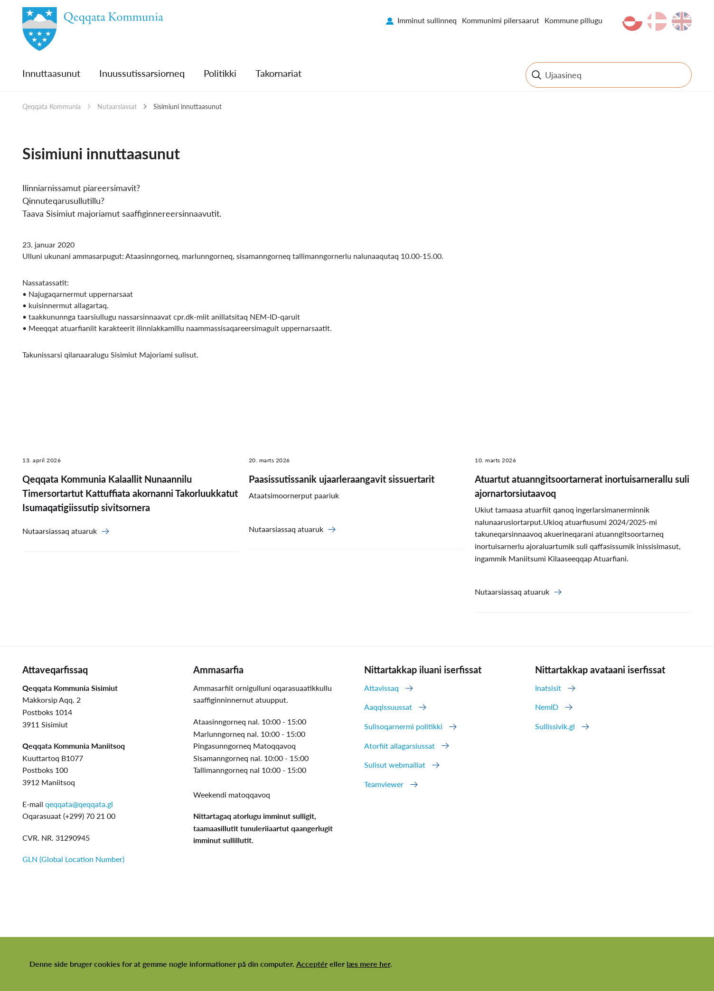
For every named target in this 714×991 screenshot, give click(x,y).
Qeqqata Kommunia (51, 106)
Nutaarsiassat (117, 106)
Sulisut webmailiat (394, 764)
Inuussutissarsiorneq (142, 73)
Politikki (220, 73)
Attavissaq (381, 687)
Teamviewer (384, 784)
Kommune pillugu (573, 20)
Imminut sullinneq (427, 20)
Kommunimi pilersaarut (500, 20)
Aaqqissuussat (388, 706)
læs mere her (368, 963)
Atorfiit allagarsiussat (399, 745)
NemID (546, 706)
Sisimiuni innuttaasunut (187, 106)
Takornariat (278, 73)
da (657, 21)
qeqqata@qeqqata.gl (79, 803)
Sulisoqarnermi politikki (403, 726)
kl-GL (632, 21)
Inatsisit (548, 687)
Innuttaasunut (51, 73)
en (682, 21)
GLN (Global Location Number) (73, 858)
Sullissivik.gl (555, 726)
